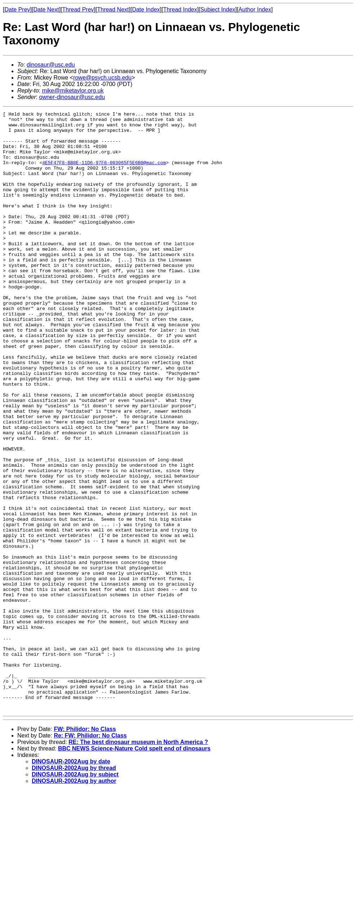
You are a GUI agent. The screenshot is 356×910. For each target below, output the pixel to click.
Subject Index (217, 9)
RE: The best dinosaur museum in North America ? (138, 862)
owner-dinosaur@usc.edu (72, 97)
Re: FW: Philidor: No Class (90, 855)
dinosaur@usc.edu (51, 65)
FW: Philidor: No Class (85, 849)
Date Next (46, 9)
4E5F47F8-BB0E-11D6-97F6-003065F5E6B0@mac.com (104, 173)
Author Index (255, 9)
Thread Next (113, 9)
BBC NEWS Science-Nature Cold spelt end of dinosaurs (134, 868)
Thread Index (180, 9)
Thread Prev (78, 9)
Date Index (146, 9)
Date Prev (17, 9)
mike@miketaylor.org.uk (72, 91)
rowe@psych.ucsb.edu (102, 78)
